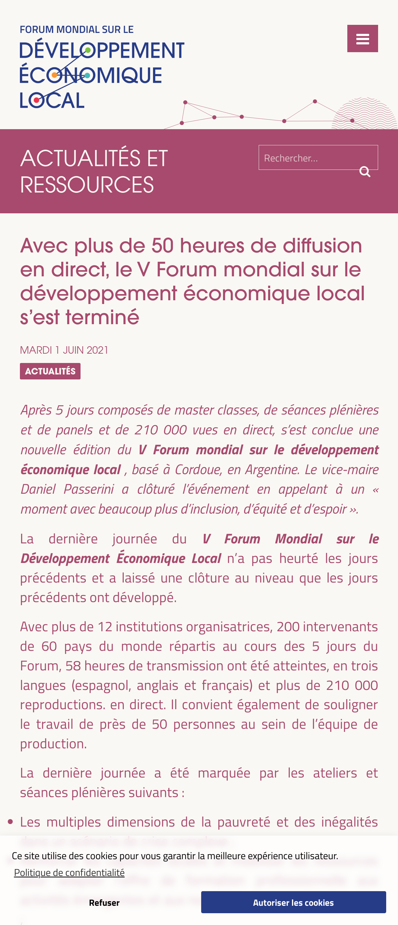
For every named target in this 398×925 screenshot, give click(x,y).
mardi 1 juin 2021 (64, 350)
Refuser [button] (104, 902)
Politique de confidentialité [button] (69, 872)
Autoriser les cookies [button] (293, 902)
